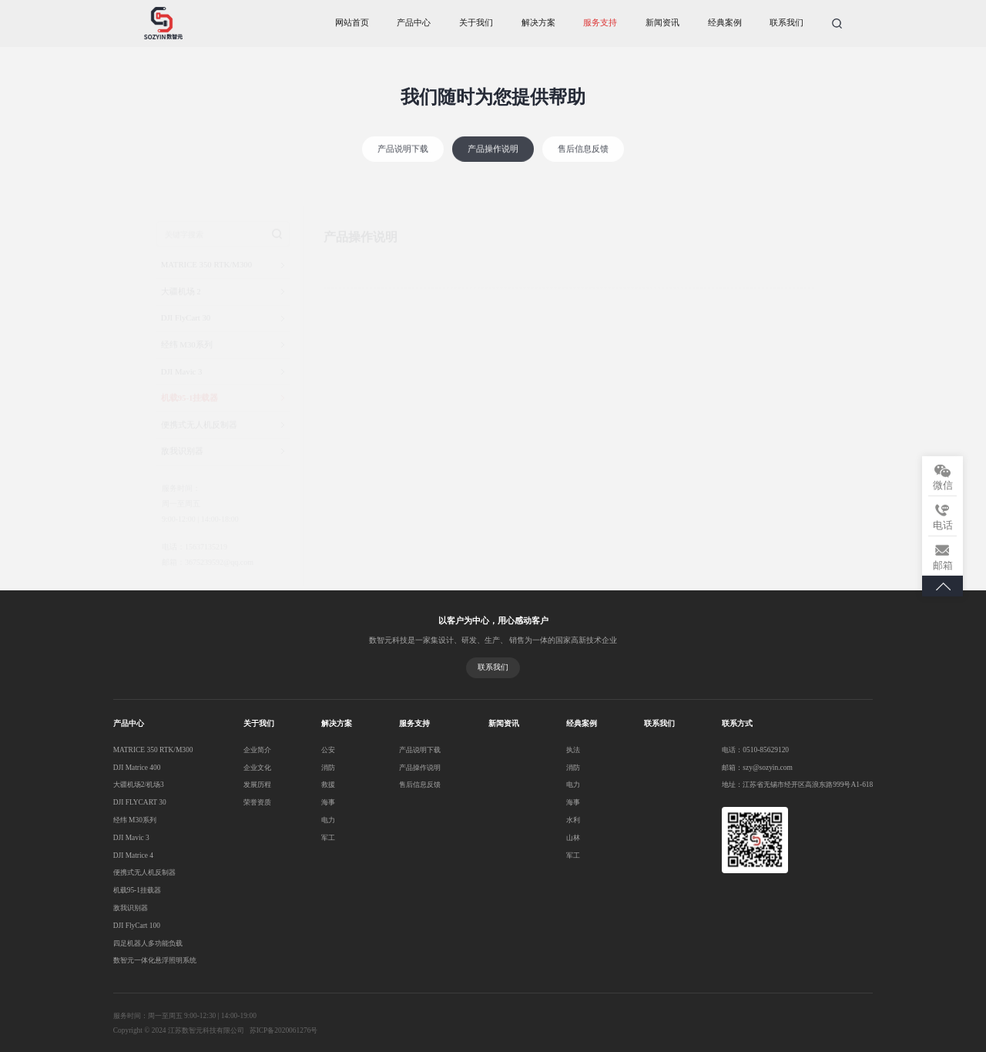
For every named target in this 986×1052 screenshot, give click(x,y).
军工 (313, 835)
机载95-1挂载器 (137, 887)
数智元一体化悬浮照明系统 (154, 956)
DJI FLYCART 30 (139, 799)
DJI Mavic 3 (131, 835)
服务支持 (600, 22)
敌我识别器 (130, 904)
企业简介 (250, 747)
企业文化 (250, 764)
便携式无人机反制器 (144, 869)
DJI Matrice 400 (136, 764)
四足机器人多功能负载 (148, 939)
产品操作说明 (493, 162)
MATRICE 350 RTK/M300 (153, 747)
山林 (537, 835)
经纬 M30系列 (134, 817)
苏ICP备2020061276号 (283, 1026)
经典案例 (725, 22)
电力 (313, 817)
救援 (313, 782)
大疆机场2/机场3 (138, 782)
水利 (537, 817)
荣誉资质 (250, 799)
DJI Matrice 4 (133, 851)
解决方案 (538, 22)
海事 (313, 799)
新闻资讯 (662, 22)
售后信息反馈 (583, 162)
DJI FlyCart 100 (136, 922)
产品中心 (414, 22)
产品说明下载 (402, 162)
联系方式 (687, 722)
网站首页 (352, 22)
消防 (313, 764)
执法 (537, 747)
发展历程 (250, 782)
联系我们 (786, 22)
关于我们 (476, 22)
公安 (313, 747)
